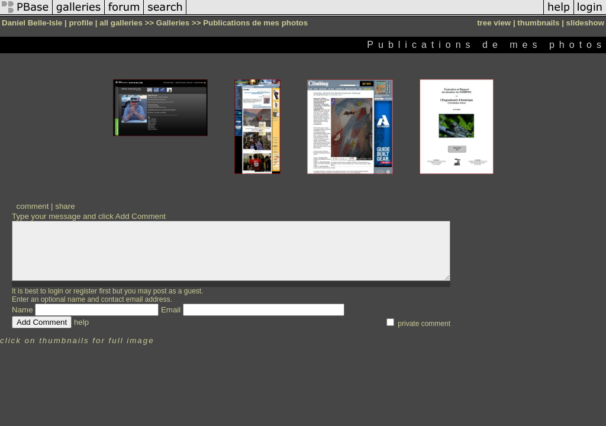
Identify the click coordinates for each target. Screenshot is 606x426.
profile (81, 22)
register (85, 291)
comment (33, 206)
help (81, 322)
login (55, 291)
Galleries (172, 22)
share (65, 206)
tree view (494, 22)
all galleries (121, 22)
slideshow (585, 22)
